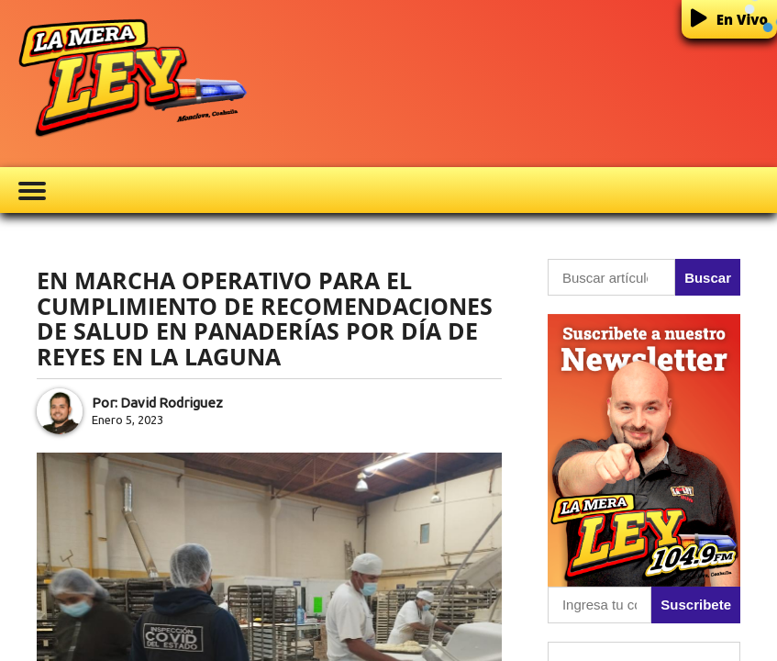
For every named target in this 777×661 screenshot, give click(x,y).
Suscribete (695, 604)
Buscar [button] (707, 278)
